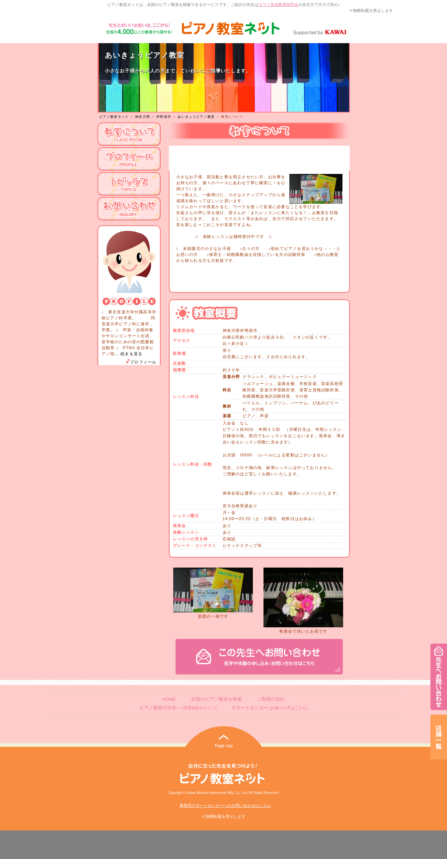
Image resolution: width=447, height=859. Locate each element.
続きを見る (131, 353)
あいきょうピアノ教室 (196, 116)
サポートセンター (269, 707)
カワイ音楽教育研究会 (278, 4)
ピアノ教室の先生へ (177, 707)
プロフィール (140, 362)
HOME (169, 699)
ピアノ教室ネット (114, 116)
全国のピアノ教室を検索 (216, 699)
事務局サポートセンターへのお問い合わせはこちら (225, 806)
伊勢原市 (163, 116)
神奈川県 (142, 116)
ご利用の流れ (271, 699)
